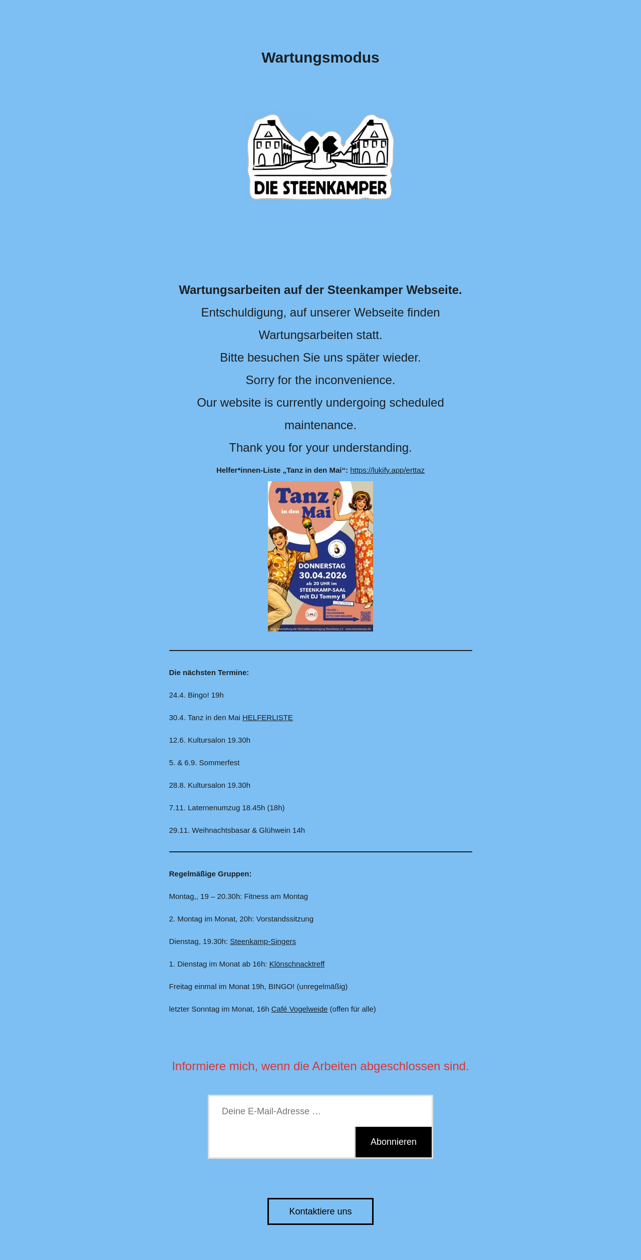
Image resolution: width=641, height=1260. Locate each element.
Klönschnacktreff (297, 964)
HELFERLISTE (267, 717)
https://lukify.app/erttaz (387, 470)
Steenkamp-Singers (263, 941)
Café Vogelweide (299, 1009)
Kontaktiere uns (320, 1211)
